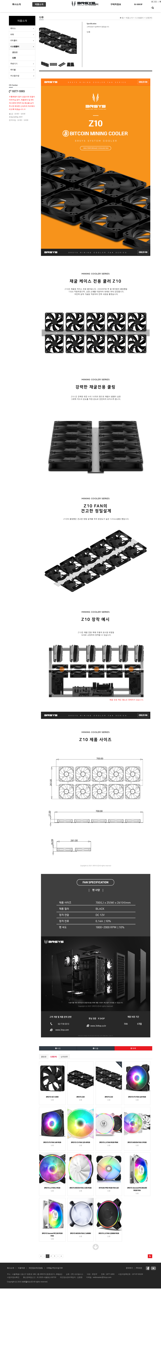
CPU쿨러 (13, 40)
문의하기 (129, 1268)
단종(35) (53, 1057)
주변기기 (13, 64)
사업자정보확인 (13, 1277)
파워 (12, 34)
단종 (14, 58)
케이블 (13, 70)
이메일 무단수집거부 (55, 1268)
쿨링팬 (43, 1057)
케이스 (13, 28)
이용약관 (21, 1268)
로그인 (154, 2)
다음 (95, 1048)
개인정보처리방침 (36, 1268)
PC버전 (139, 1268)
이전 (58, 1048)
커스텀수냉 (14, 76)
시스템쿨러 (14, 46)
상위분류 (64, 1057)
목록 (133, 1048)
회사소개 (10, 1268)
